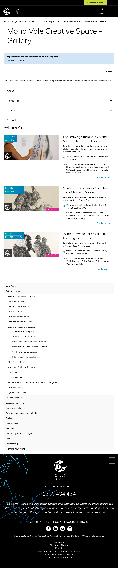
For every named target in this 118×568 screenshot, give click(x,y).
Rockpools (10, 418)
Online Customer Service (25, 536)
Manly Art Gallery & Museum (21, 367)
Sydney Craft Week (17, 392)
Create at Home (15, 311)
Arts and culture (32, 21)
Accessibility (56, 536)
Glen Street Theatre (17, 362)
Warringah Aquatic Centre (59, 557)
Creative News (15, 387)
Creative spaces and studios (55, 21)
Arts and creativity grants (20, 321)
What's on (11, 286)
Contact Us (43, 536)
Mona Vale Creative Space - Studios (29, 341)
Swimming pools (13, 423)
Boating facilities (14, 397)
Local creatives (15, 377)
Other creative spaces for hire (26, 357)
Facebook (48, 528)
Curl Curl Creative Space (23, 336)
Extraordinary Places (95, 3)
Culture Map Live (16, 301)
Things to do (17, 21)
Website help (88, 536)
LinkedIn (55, 528)
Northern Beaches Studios (24, 352)
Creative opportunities (18, 316)
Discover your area (15, 403)
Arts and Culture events (19, 306)
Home (6, 21)
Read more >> (103, 177)
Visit (8, 438)
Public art (12, 372)
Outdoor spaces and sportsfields (21, 413)
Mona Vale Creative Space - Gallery (29, 346)
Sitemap (100, 536)
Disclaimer (76, 536)
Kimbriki (59, 548)
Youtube (62, 528)
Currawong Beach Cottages (19, 433)
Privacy (66, 536)
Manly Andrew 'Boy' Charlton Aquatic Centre (59, 551)
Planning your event (15, 448)
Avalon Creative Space (23, 331)
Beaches (10, 428)
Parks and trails (13, 408)
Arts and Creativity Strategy (21, 296)
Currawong (59, 542)
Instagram (69, 528)
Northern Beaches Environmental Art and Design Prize (34, 382)
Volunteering (12, 443)
